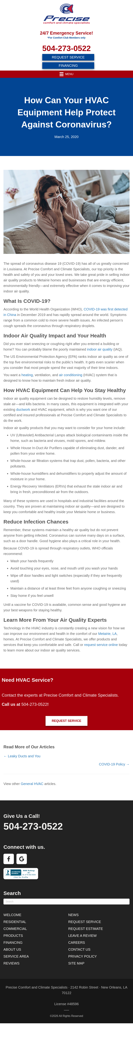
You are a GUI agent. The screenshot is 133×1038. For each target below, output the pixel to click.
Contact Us (79, 949)
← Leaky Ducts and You (21, 756)
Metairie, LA (107, 634)
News (73, 915)
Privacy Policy (82, 956)
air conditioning (70, 375)
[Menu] (66, 74)
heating (27, 375)
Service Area (16, 956)
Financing (13, 942)
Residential (14, 922)
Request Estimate (85, 929)
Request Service (84, 922)
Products (13, 936)
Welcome (12, 915)
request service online (101, 645)
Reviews (11, 963)
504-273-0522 (66, 48)
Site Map (76, 963)
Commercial (15, 929)
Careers (76, 942)
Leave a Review (82, 936)
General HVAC (32, 784)
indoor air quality (100, 349)
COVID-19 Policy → (114, 764)
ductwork (23, 409)
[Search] (66, 901)
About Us (12, 949)
